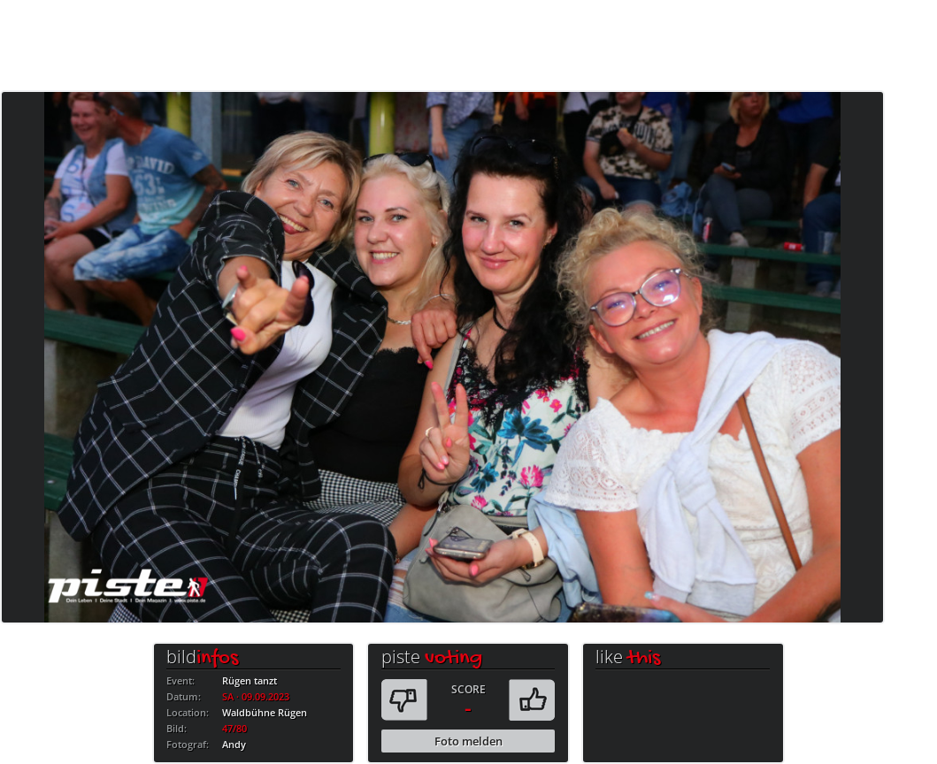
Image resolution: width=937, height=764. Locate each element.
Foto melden (468, 741)
